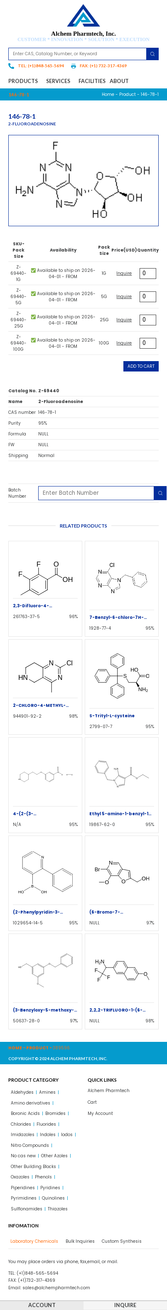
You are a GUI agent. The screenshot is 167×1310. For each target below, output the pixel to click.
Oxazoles (20, 1177)
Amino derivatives (30, 1103)
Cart (92, 1102)
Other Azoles (54, 1156)
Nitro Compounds (30, 1145)
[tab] (33, 1241)
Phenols (43, 1177)
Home (108, 94)
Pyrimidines (24, 1198)
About (119, 81)
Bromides (55, 1113)
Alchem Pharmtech (109, 1091)
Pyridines (50, 1188)
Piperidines (23, 1188)
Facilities (92, 81)
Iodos (67, 1135)
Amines (47, 1092)
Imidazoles (22, 1135)
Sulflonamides (26, 1209)
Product (127, 94)
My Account (100, 1113)
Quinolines (53, 1198)
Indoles (48, 1135)
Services (60, 81)
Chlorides (21, 1124)
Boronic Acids (25, 1113)
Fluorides (46, 1124)
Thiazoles (58, 1209)
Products (25, 81)
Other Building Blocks (33, 1166)
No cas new (23, 1156)
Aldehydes (22, 1092)
